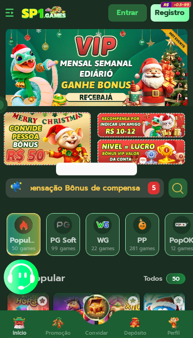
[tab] (23, 234)
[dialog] (96, 168)
